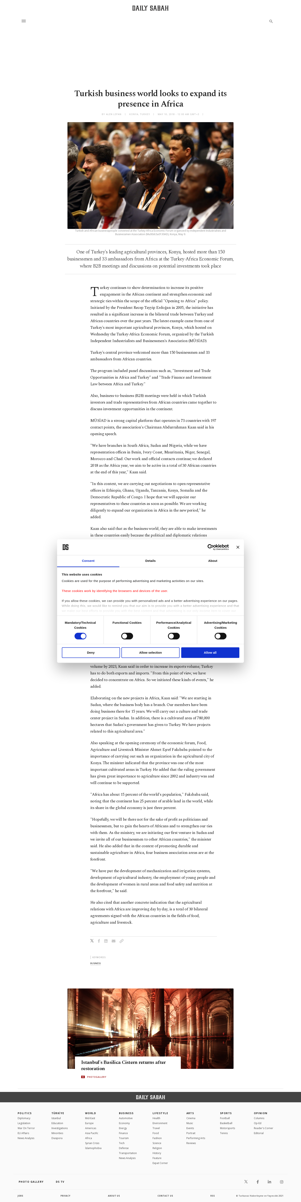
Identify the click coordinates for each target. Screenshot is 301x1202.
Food (156, 1133)
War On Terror (26, 1128)
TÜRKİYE (57, 1113)
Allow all (210, 652)
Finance (123, 1133)
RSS (212, 1195)
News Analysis (26, 1138)
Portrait (190, 1133)
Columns (259, 1118)
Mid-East (90, 1118)
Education (57, 1123)
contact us (165, 1195)
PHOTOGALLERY (96, 1077)
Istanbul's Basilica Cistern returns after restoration (125, 1065)
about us (114, 1195)
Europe (89, 1123)
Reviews (191, 1143)
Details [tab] (150, 561)
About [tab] (212, 561)
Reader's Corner (263, 1128)
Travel (156, 1128)
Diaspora (56, 1138)
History (157, 1153)
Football (225, 1118)
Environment (160, 1123)
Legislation (24, 1123)
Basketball (226, 1123)
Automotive (126, 1118)
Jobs (21, 1195)
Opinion (261, 1113)
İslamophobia (93, 1148)
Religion (157, 1148)
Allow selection (150, 652)
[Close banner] (237, 547)
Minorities (57, 1133)
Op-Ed (257, 1123)
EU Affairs (23, 1133)
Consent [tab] (88, 561)
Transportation (128, 1153)
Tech (122, 1143)
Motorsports (227, 1128)
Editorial (259, 1133)
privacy (65, 1195)
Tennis (224, 1133)
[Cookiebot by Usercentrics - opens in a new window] (210, 547)
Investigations (59, 1128)
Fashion (157, 1138)
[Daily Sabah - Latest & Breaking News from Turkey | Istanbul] (150, 8)
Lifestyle (160, 1113)
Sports (226, 1113)
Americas (90, 1128)
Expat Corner (160, 1163)
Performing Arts (195, 1138)
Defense (124, 1148)
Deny (91, 652)
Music (189, 1123)
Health (156, 1118)
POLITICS (25, 1113)
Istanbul (56, 1118)
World (90, 1113)
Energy (123, 1128)
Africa (88, 1138)
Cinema (190, 1118)
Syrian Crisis (92, 1143)
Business (126, 1113)
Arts (190, 1113)
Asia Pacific (91, 1133)
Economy (124, 1123)
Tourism (124, 1138)
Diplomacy (24, 1118)
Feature (157, 1158)
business (95, 963)
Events (190, 1128)
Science (157, 1143)
